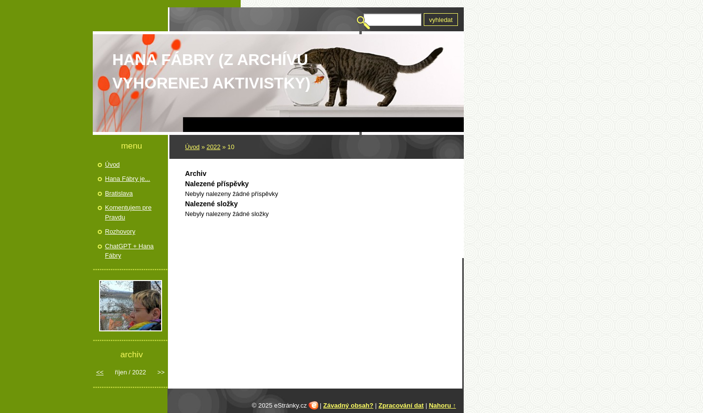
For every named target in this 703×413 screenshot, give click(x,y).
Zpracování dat (400, 405)
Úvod (192, 147)
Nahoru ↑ (442, 405)
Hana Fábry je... (127, 178)
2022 (213, 147)
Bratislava (119, 193)
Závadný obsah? (348, 405)
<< (99, 372)
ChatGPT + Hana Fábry (129, 251)
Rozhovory (120, 231)
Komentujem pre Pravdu (128, 212)
